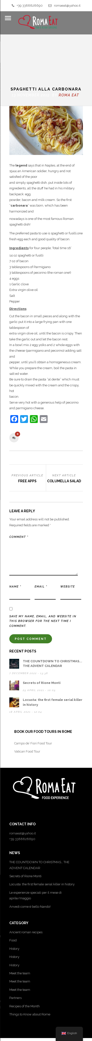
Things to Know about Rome (29, 974)
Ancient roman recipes (25, 892)
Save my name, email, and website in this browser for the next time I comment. (42, 581)
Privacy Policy (26, 1031)
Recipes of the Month (24, 966)
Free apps (27, 441)
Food (13, 900)
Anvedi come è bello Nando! (30, 866)
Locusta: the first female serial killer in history (42, 844)
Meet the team (19, 933)
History (14, 908)
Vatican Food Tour (27, 711)
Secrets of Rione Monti (42, 642)
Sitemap (46, 1036)
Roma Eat (69, 55)
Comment (18, 496)
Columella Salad (64, 441)
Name (15, 546)
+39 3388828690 (27, 5)
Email (41, 546)
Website (67, 546)
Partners (15, 957)
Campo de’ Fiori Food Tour (33, 703)
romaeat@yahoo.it (64, 5)
